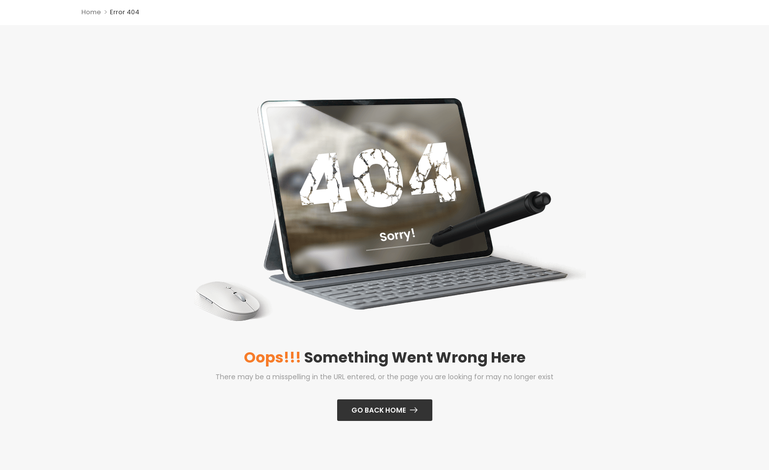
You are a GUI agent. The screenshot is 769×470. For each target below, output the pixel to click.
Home (91, 12)
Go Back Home (378, 410)
